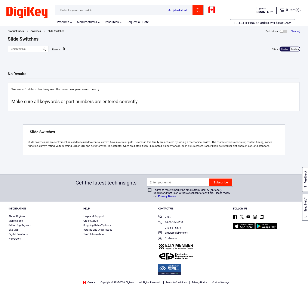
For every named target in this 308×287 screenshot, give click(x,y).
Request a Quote (138, 22)
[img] (26, 13)
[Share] (295, 31)
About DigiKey (17, 216)
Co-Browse (167, 239)
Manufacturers (87, 22)
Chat (164, 217)
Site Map (14, 229)
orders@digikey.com (173, 233)
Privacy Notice (167, 196)
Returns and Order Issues (97, 229)
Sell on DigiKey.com (20, 225)
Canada (89, 282)
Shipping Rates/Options (97, 225)
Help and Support (93, 216)
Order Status (90, 220)
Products (63, 22)
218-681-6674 (169, 227)
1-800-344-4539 (170, 223)
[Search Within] (25, 49)
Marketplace (16, 220)
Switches (36, 31)
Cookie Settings (220, 282)
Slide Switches (56, 31)
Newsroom (15, 238)
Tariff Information (93, 234)
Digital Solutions (18, 234)
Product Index (16, 31)
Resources (112, 22)
